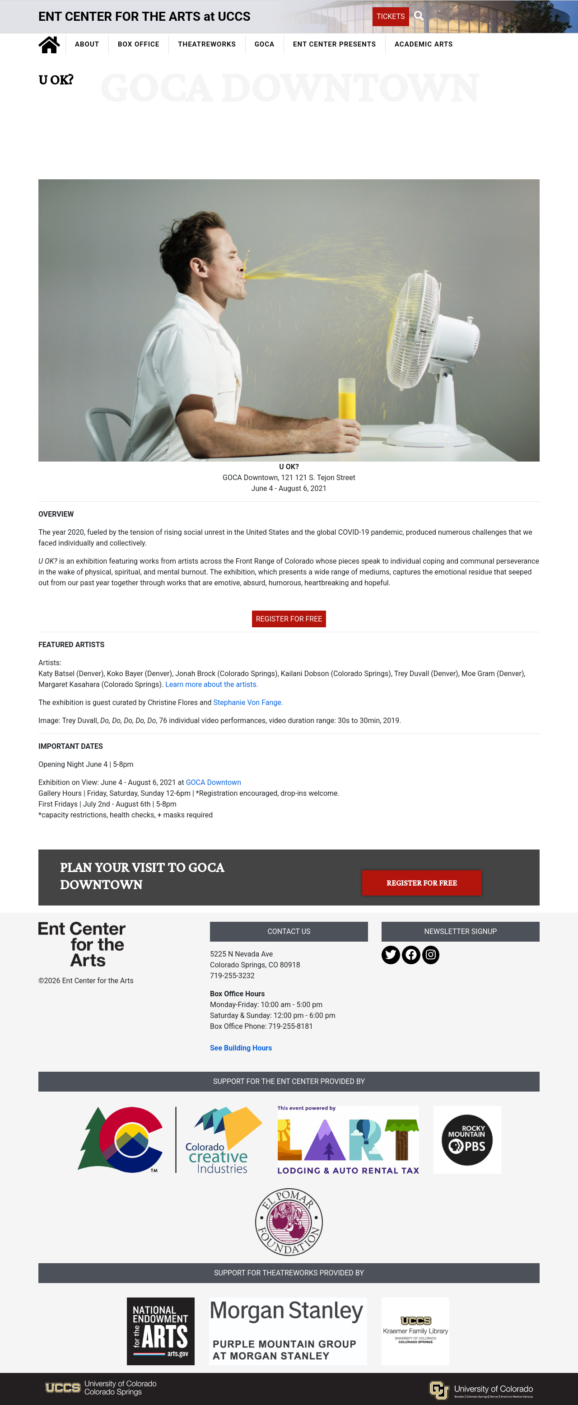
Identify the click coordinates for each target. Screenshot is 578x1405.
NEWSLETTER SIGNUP (460, 931)
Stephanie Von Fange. (248, 702)
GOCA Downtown (213, 782)
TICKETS (391, 16)
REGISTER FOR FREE (289, 619)
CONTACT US (288, 931)
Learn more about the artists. (211, 684)
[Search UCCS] (476, 15)
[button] (419, 16)
